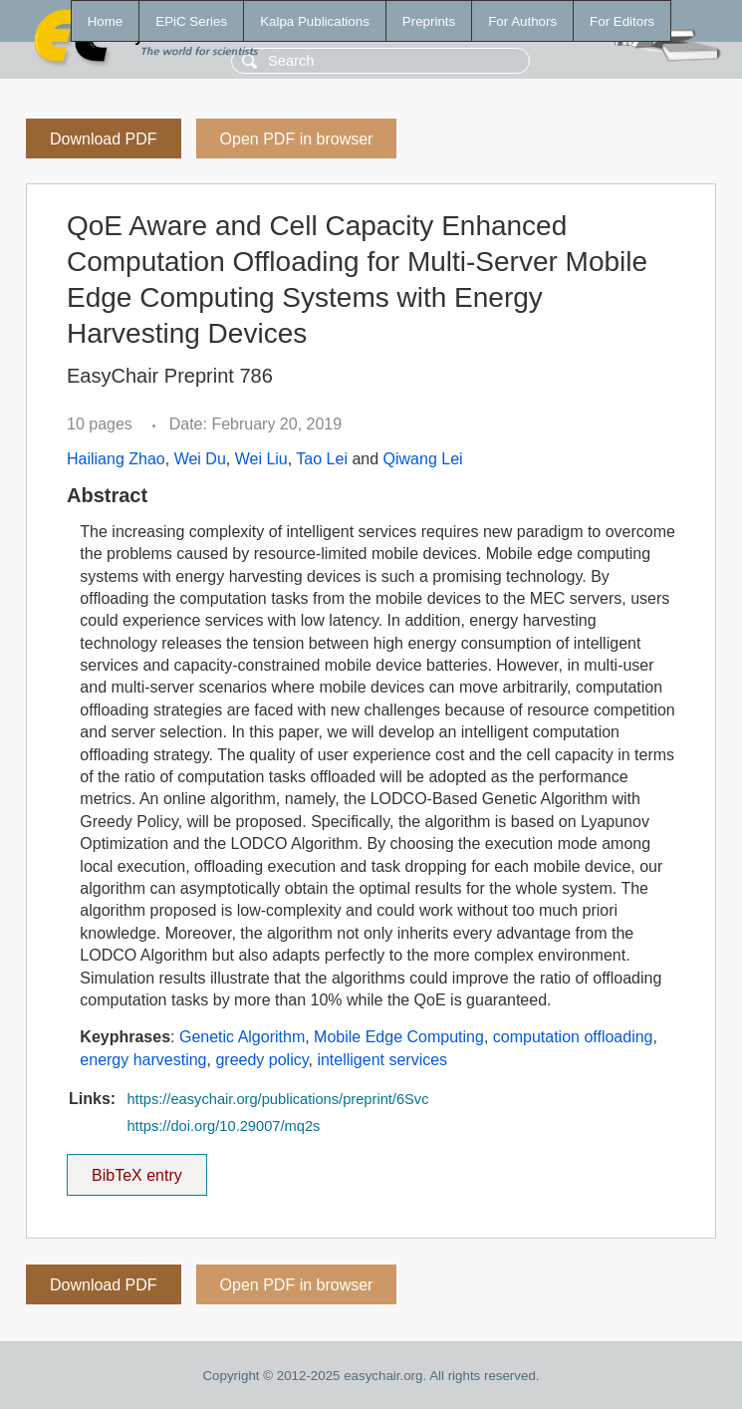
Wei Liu (261, 458)
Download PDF (103, 139)
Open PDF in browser (296, 139)
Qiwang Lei (423, 458)
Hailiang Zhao (116, 458)
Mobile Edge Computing (399, 1036)
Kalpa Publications (315, 21)
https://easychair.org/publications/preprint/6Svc (277, 1099)
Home (106, 21)
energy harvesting (143, 1059)
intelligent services (382, 1059)
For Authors (522, 21)
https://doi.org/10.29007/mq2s (223, 1126)
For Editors (622, 21)
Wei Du (200, 458)
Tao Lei (322, 458)
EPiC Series (191, 21)
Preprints (428, 21)
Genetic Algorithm (242, 1036)
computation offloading (573, 1036)
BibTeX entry (136, 1169)
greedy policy (261, 1059)
